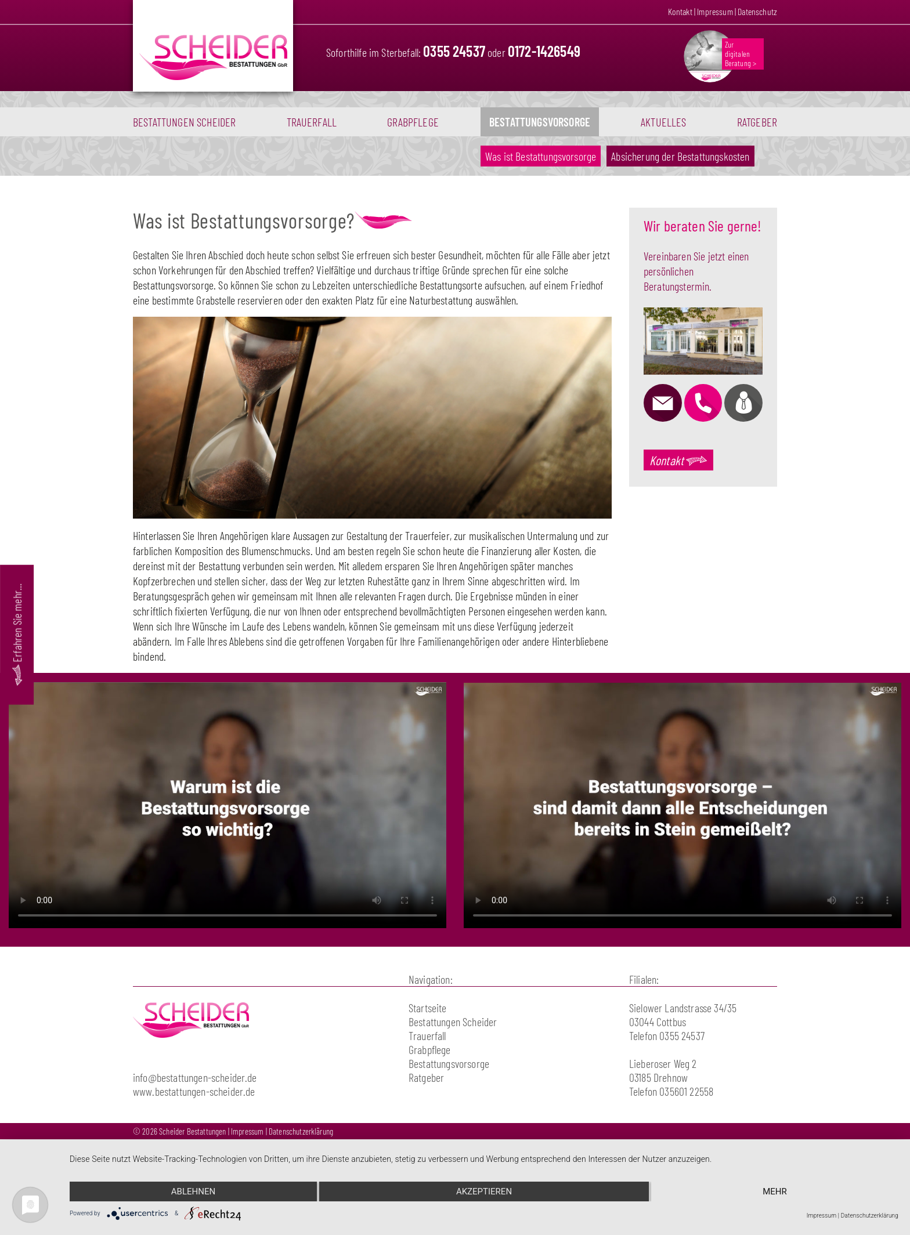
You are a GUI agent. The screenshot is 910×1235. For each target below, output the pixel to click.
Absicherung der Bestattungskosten (680, 156)
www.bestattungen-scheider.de (194, 1091)
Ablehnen (193, 1191)
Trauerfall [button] (312, 122)
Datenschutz (757, 11)
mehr (775, 1191)
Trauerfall (427, 1035)
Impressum (714, 11)
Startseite (428, 1008)
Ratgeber (426, 1077)
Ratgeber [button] (757, 122)
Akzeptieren (484, 1191)
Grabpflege (413, 122)
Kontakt (680, 11)
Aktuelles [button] (663, 122)
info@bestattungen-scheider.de (195, 1077)
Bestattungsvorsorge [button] (539, 122)
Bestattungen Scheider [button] (184, 122)
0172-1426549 (544, 51)
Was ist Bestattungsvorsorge (543, 156)
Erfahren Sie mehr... (17, 634)
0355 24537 (454, 51)
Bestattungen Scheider (453, 1021)
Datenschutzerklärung (301, 1131)
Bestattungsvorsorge (449, 1063)
